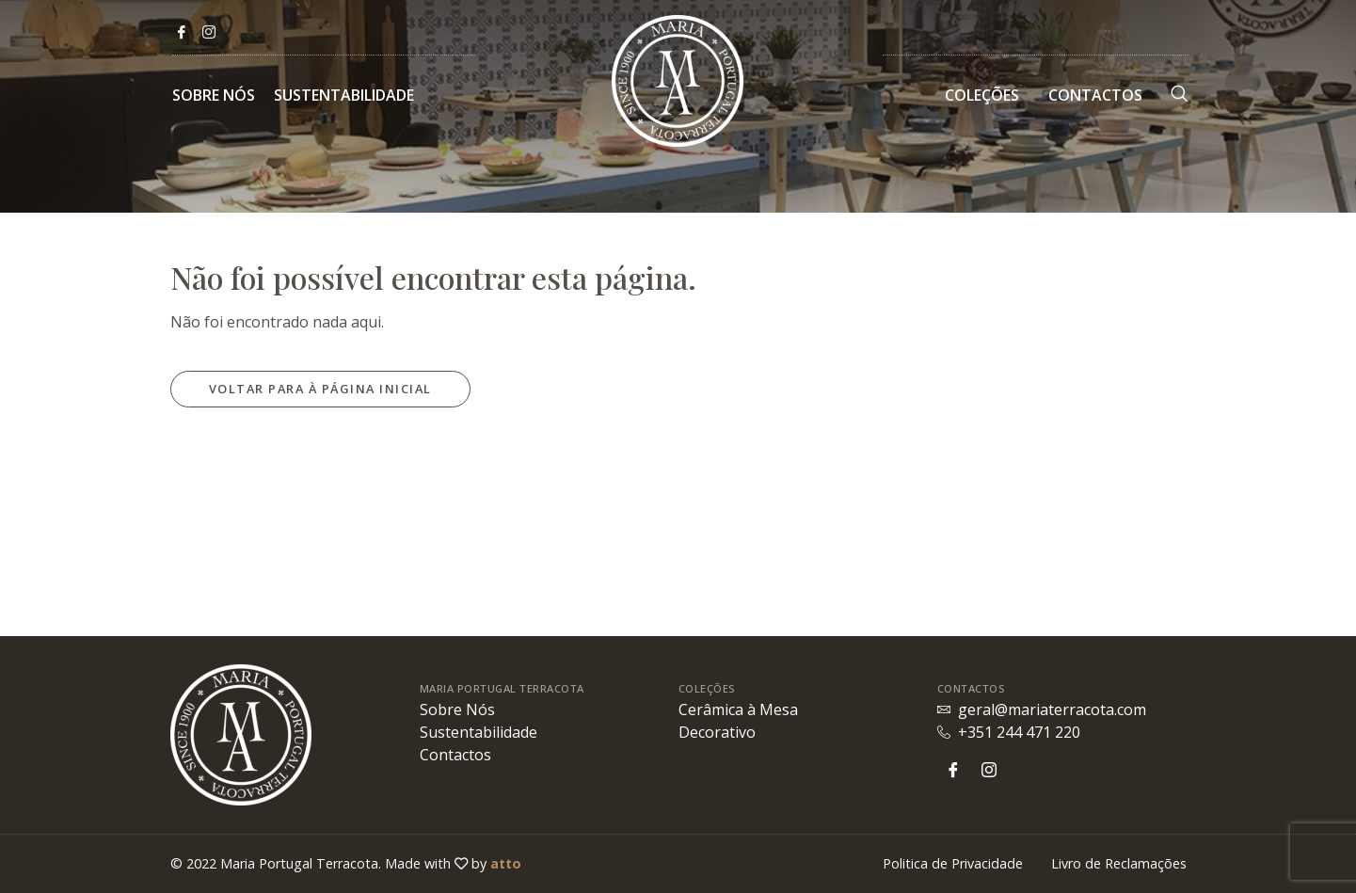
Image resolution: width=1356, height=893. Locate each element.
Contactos (1095, 95)
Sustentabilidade (344, 95)
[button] (320, 389)
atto (505, 863)
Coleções (982, 95)
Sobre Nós (213, 95)
